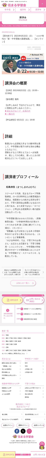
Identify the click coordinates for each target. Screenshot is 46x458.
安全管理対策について (32, 420)
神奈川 (20, 344)
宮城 (7, 341)
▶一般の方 (10, 114)
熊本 (19, 356)
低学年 (23, 10)
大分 (11, 356)
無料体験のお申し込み (25, 298)
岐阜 (19, 347)
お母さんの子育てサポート (33, 394)
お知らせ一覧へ (23, 283)
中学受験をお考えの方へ (9, 381)
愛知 (7, 347)
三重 (15, 347)
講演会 (27, 403)
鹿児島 (24, 356)
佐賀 (15, 356)
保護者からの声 (6, 394)
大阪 (11, 350)
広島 (7, 353)
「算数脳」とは (6, 372)
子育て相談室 (29, 397)
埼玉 (15, 344)
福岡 (7, 356)
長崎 (29, 356)
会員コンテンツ (39, 431)
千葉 (11, 344)
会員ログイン (7, 431)
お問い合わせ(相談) (34, 306)
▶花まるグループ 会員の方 (17, 111)
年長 (26, 372)
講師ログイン (23, 431)
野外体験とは (6, 378)
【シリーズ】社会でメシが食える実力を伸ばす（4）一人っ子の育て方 (32, 272)
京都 (7, 350)
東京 (7, 344)
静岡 (11, 347)
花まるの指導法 (6, 375)
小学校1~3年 (29, 375)
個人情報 (4, 420)
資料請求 (14, 306)
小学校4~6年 (29, 378)
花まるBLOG (29, 400)
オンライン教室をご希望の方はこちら (13, 359)
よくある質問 (6, 400)
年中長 (8, 10)
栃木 (29, 344)
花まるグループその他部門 (10, 425)
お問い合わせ (38, 455)
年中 (26, 369)
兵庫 (15, 350)
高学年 (38, 10)
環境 (3, 384)
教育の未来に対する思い (9, 369)
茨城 (25, 344)
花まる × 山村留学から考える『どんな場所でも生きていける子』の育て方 (12, 272)
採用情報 (27, 425)
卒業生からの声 (6, 397)
